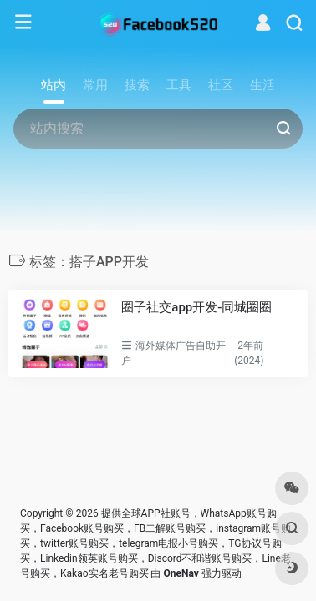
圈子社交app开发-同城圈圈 (196, 307)
